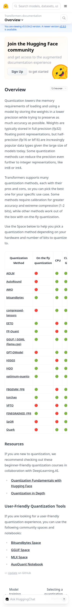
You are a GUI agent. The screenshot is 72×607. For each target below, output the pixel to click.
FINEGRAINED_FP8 (18, 413)
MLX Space (19, 557)
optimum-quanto (17, 376)
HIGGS (10, 360)
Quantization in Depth (28, 493)
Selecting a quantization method (55, 594)
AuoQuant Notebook (27, 564)
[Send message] (64, 599)
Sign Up (17, 71)
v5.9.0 (63, 26)
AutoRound (14, 281)
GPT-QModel (14, 352)
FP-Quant (12, 331)
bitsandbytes (15, 297)
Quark (10, 429)
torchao (11, 397)
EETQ (9, 323)
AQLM (10, 273)
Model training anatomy (13, 594)
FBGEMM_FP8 (15, 389)
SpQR (10, 421)
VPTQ (9, 405)
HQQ (9, 368)
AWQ (9, 289)
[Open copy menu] (65, 88)
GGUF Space (20, 550)
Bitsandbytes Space (26, 542)
